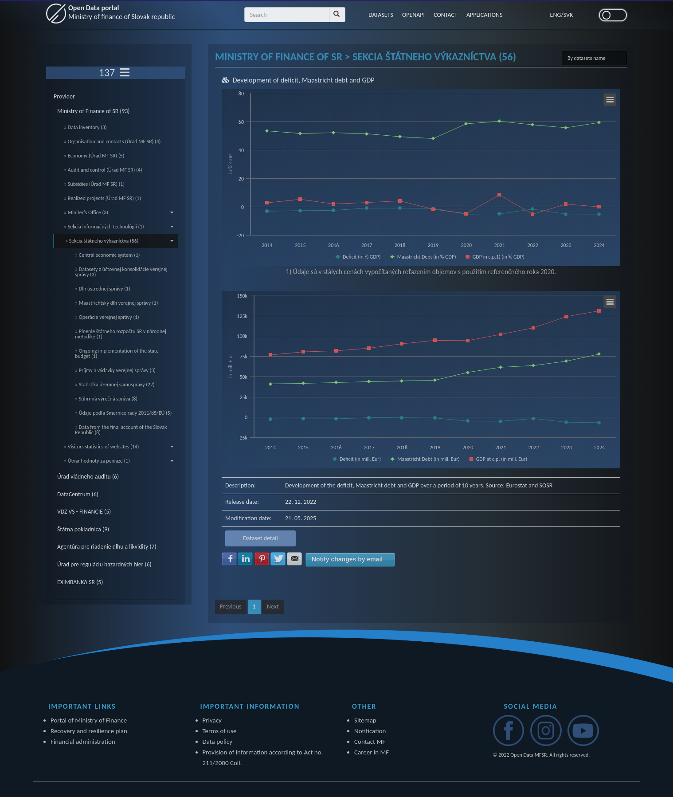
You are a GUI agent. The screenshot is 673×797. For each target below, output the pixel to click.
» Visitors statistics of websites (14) (119, 447)
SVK (568, 15)
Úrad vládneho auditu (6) (88, 476)
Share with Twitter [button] (278, 558)
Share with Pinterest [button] (262, 558)
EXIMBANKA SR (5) (80, 582)
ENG (555, 15)
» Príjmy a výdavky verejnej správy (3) (115, 370)
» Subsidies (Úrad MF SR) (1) (94, 184)
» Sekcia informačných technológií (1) (119, 227)
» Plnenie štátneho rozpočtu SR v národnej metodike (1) (120, 334)
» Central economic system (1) (107, 255)
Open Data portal (121, 12)
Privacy (212, 720)
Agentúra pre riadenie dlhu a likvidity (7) (107, 546)
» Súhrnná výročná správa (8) (106, 399)
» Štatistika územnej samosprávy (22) (115, 384)
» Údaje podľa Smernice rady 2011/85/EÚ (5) (123, 413)
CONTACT (446, 15)
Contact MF (369, 742)
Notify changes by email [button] (347, 559)
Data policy (218, 742)
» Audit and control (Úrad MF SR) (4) (103, 170)
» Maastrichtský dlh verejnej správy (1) (116, 303)
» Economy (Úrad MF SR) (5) (94, 156)
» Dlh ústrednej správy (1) (102, 289)
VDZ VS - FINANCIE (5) (84, 511)
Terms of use (220, 731)
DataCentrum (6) (77, 494)
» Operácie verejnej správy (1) (107, 317)
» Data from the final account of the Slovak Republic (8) (121, 430)
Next (273, 606)
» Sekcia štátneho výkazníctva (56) (119, 241)
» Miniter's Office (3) (119, 212)
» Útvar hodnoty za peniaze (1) (119, 461)
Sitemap (365, 720)
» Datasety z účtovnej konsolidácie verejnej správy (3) (121, 272)
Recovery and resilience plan (89, 731)
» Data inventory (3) (85, 127)
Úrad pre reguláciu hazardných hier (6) (104, 564)
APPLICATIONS (484, 15)
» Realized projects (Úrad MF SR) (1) (102, 198)
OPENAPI (413, 15)
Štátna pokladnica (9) (83, 529)
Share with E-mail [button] (294, 558)
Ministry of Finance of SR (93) (93, 111)
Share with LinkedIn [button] (245, 558)
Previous (231, 606)
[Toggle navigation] (124, 73)
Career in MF (371, 752)
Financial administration (83, 742)
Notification (370, 731)
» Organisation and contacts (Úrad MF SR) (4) (112, 141)
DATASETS (380, 15)
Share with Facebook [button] (229, 558)
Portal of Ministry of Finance (89, 720)
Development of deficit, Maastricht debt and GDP (304, 80)
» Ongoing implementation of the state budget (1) (117, 353)
